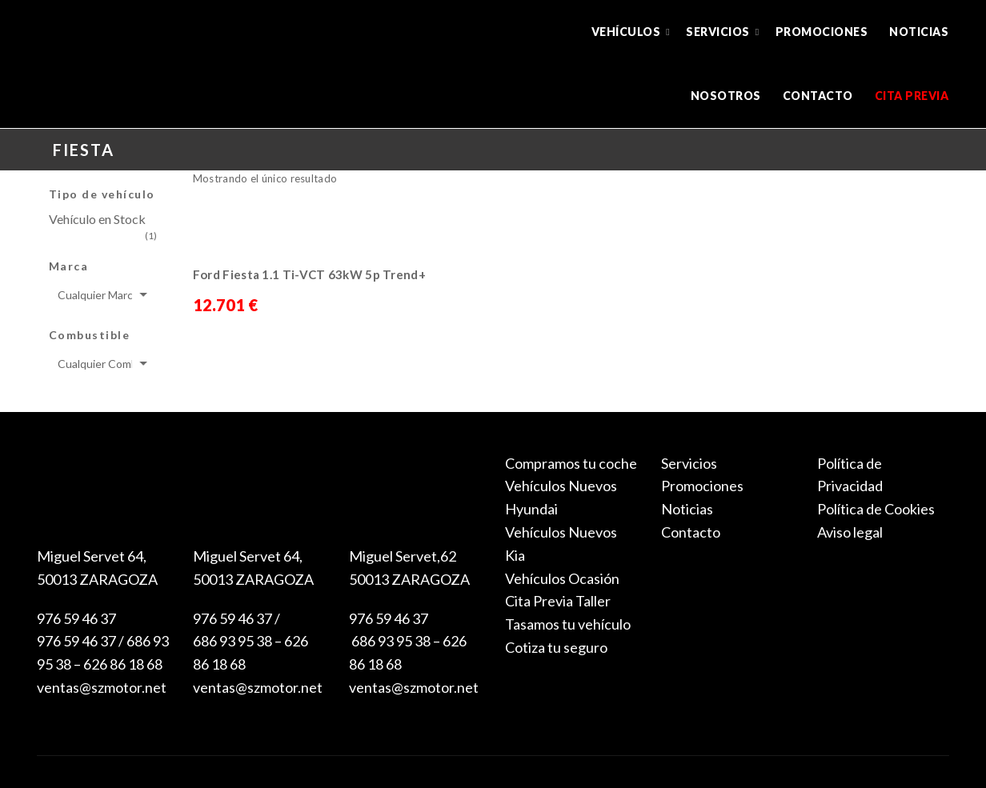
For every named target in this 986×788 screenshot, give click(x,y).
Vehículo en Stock (97, 218)
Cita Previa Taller (558, 601)
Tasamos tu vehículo (568, 624)
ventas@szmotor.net (101, 687)
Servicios (718, 31)
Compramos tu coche (571, 463)
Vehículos (626, 31)
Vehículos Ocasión (562, 578)
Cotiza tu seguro (556, 647)
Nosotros (726, 95)
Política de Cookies (876, 509)
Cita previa (912, 95)
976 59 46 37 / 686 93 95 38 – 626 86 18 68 (250, 642)
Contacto (818, 95)
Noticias (918, 31)
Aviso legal (850, 532)
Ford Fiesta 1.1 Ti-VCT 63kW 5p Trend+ (309, 274)
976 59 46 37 (76, 618)
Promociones (822, 31)
